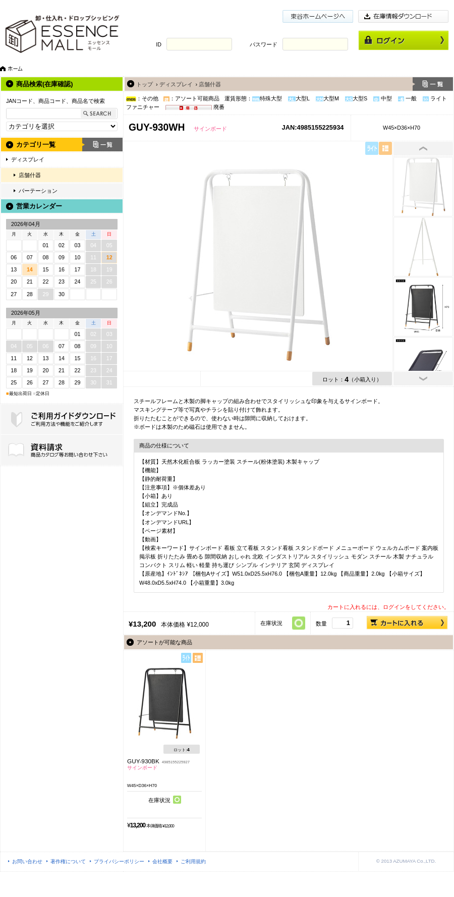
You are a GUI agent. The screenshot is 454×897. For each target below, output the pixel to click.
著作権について (68, 861)
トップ (144, 84)
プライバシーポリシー (119, 861)
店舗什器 (30, 175)
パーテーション (38, 191)
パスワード (263, 44)
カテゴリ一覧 (35, 144)
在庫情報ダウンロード (403, 16)
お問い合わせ (27, 861)
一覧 (102, 144)
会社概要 (162, 861)
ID (158, 44)
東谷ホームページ (317, 16)
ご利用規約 (193, 861)
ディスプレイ (27, 159)
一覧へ (433, 84)
